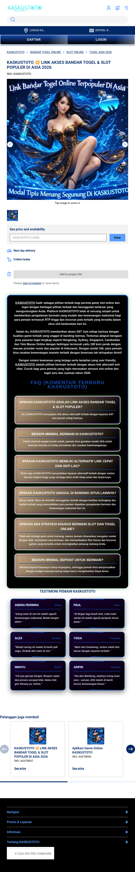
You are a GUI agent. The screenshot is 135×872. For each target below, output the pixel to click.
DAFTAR (34, 39)
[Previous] (4, 749)
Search (12, 19)
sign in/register (32, 283)
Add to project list (71, 274)
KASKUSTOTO (25, 302)
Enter (117, 237)
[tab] (34, 781)
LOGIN (101, 39)
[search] (67, 19)
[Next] (130, 749)
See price (20, 768)
